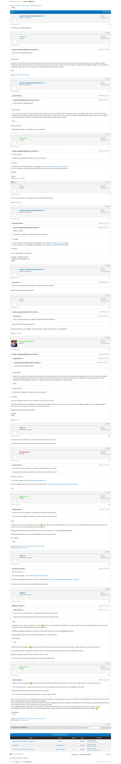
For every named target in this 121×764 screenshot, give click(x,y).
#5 (109, 194)
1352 (17, 420)
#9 (109, 349)
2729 (24, 75)
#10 (109, 436)
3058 (27, 75)
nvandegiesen (60, 745)
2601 (23, 178)
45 (73, 749)
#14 (109, 601)
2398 (21, 75)
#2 (109, 44)
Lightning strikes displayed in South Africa (24, 741)
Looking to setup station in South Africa (23, 749)
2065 (17, 75)
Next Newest (23, 727)
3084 (22, 546)
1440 (20, 178)
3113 (32, 546)
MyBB (16, 761)
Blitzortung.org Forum (15, 5)
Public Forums (25, 5)
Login (25, 1)
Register (30, 1)
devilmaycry (95, 742)
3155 (23, 548)
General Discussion (35, 5)
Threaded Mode (106, 11)
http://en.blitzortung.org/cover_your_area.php (54, 166)
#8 (109, 307)
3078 (12, 488)
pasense (94, 746)
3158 (42, 546)
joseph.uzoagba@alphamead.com (31, 16)
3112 (29, 546)
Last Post (89, 742)
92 (16, 202)
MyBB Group (28, 761)
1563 (19, 202)
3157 (39, 546)
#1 (109, 24)
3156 (36, 546)
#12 (109, 504)
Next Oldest (15, 727)
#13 (109, 564)
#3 (109, 91)
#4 (109, 146)
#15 (109, 675)
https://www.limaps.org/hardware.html (35, 480)
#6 (109, 218)
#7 (109, 277)
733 (17, 178)
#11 (109, 460)
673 (20, 548)
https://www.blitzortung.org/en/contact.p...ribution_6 (63, 484)
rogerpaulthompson (60, 749)
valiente (22, 428)
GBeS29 (60, 741)
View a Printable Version (17, 754)
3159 (26, 548)
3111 (25, 546)
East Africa (16, 745)
